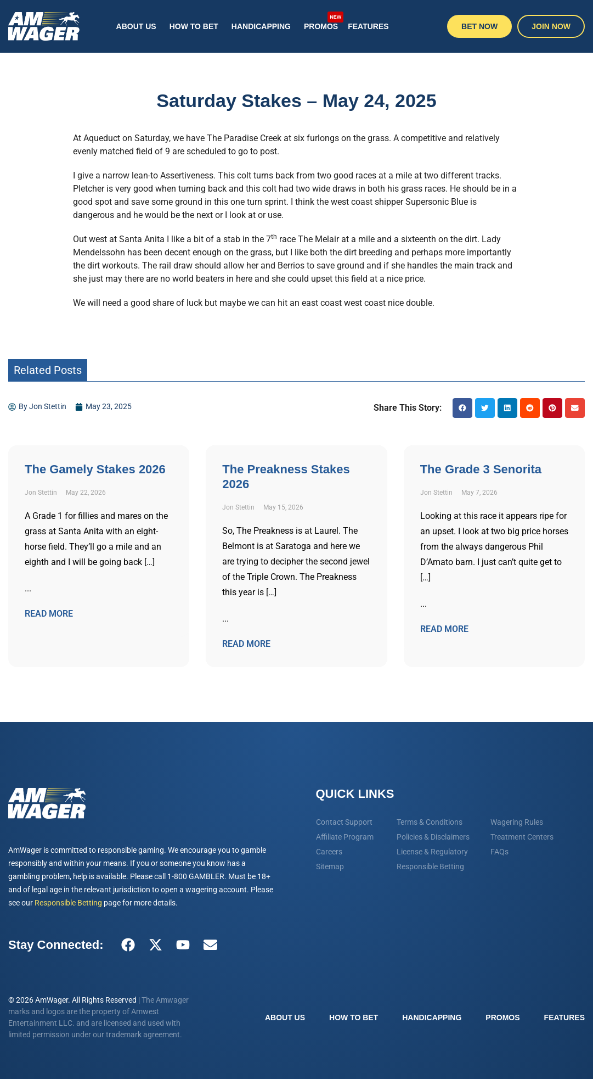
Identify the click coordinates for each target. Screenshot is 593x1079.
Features (368, 26)
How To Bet (194, 26)
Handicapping (261, 26)
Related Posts (48, 370)
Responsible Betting (68, 902)
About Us (136, 26)
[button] (462, 408)
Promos (322, 21)
